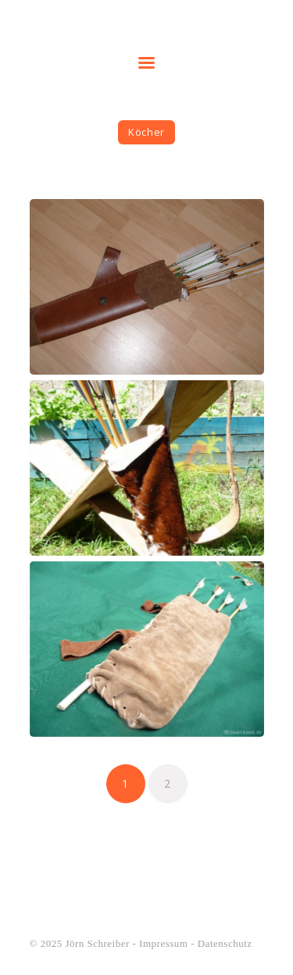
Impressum (163, 943)
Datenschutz (225, 943)
